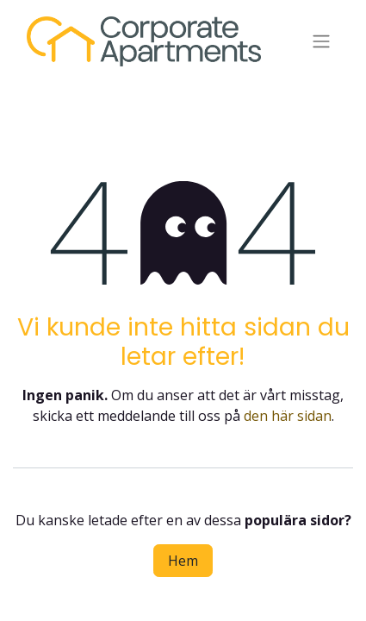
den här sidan (288, 415)
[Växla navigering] (321, 41)
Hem (183, 560)
